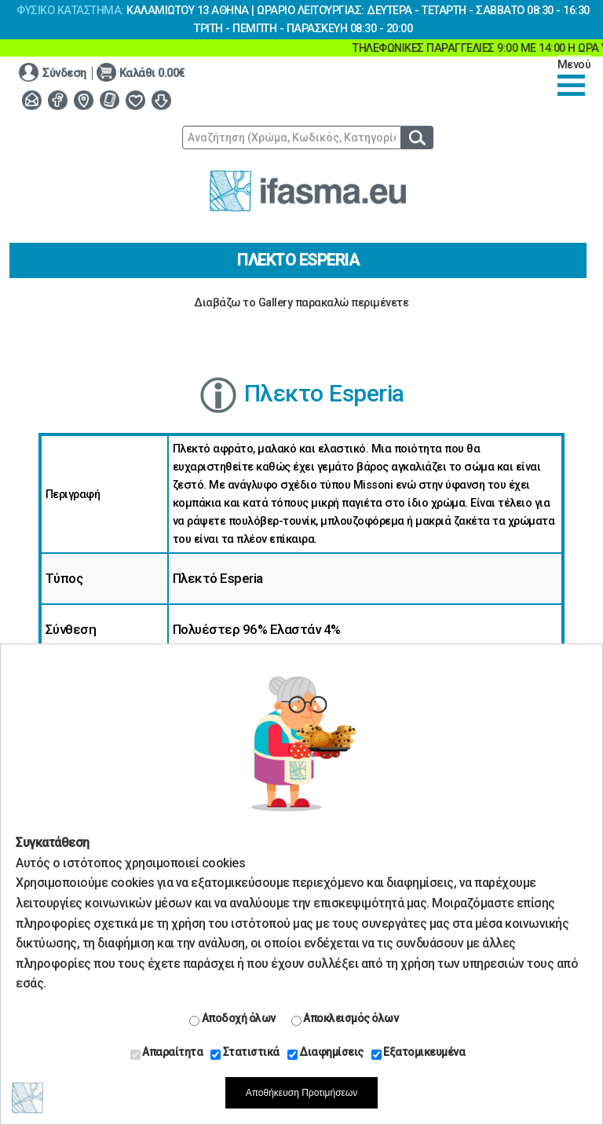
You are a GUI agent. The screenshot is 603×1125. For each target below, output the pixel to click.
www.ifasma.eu (308, 191)
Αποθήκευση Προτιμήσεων (302, 1092)
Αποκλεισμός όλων (345, 1019)
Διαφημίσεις (325, 1053)
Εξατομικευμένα (418, 1053)
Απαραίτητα (166, 1053)
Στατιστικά (245, 1053)
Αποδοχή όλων (232, 1019)
